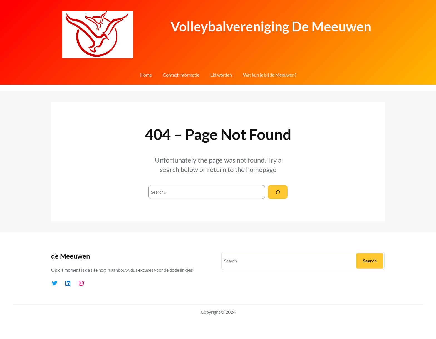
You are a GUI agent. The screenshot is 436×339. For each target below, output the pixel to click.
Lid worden (221, 74)
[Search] (278, 192)
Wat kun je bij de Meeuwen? (269, 74)
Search (370, 260)
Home (146, 74)
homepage (261, 169)
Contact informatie (181, 74)
